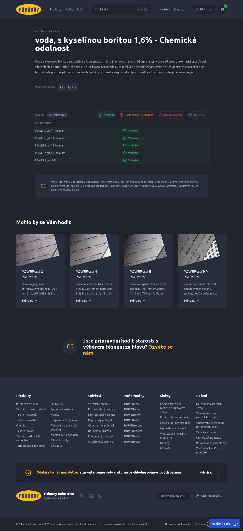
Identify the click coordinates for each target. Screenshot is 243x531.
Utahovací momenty (208, 437)
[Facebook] (81, 496)
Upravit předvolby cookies (178, 524)
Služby (69, 9)
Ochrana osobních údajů (112, 524)
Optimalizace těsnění (173, 428)
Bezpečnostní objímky (64, 420)
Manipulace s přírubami (65, 434)
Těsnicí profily (59, 440)
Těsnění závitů (25, 430)
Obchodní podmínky (138, 524)
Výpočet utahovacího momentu (173, 435)
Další (80, 9)
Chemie (20, 425)
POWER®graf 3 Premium (50, 138)
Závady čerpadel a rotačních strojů (207, 415)
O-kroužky (57, 403)
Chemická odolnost (47, 31)
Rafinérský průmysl (100, 430)
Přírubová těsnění (27, 403)
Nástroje (164, 9)
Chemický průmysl (99, 403)
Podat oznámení (88, 524)
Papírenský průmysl (100, 420)
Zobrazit (30, 300)
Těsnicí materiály (26, 414)
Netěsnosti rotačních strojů (209, 405)
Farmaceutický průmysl (102, 414)
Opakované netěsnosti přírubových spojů (210, 424)
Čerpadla (56, 445)
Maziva (55, 414)
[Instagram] (100, 496)
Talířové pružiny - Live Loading (64, 427)
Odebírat (206, 472)
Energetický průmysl (100, 436)
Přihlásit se (204, 9)
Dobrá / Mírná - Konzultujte (136, 115)
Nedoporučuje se (170, 115)
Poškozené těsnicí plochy (211, 443)
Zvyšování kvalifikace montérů (209, 450)
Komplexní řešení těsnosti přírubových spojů (172, 408)
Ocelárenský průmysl (101, 441)
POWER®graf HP (45, 160)
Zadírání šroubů (206, 432)
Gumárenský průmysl (101, 425)
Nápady (165, 443)
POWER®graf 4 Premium (50, 145)
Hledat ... (121, 9)
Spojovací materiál (62, 409)
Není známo (197, 115)
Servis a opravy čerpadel (175, 422)
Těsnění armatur (26, 420)
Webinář (165, 448)
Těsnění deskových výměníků (28, 438)
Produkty (55, 9)
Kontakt (179, 9)
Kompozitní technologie (174, 417)
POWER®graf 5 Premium (50, 152)
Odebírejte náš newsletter (57, 472)
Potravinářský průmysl (102, 409)
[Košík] (222, 9)
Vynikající (106, 115)
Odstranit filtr (57, 115)
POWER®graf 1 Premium (50, 130)
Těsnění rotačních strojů (31, 409)
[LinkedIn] (91, 496)
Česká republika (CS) (209, 496)
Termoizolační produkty (30, 445)
